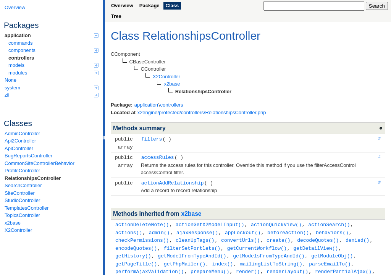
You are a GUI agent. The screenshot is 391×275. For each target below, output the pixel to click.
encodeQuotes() (136, 245)
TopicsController (22, 215)
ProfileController (22, 170)
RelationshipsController (33, 178)
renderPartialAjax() (343, 267)
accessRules (157, 156)
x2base (13, 223)
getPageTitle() (136, 260)
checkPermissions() (142, 237)
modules (53, 73)
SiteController (20, 193)
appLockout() (243, 230)
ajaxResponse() (197, 230)
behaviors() (332, 230)
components (53, 50)
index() (222, 260)
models (53, 65)
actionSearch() (329, 222)
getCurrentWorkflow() (257, 245)
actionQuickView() (276, 222)
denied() (357, 237)
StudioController (22, 200)
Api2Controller (20, 141)
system (52, 88)
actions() (128, 230)
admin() (159, 230)
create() (278, 237)
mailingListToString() (271, 260)
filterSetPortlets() (192, 245)
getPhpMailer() (184, 260)
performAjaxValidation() (149, 267)
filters (151, 138)
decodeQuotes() (318, 237)
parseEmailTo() (330, 260)
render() (248, 267)
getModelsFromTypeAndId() (268, 252)
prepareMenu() (210, 267)
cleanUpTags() (195, 237)
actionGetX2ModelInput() (210, 222)
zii (52, 95)
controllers (21, 58)
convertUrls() (240, 237)
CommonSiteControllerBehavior (39, 163)
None (10, 80)
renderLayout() (287, 267)
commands (20, 43)
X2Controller (18, 230)
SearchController (23, 185)
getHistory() (133, 252)
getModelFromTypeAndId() (192, 252)
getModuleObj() (332, 252)
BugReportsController (28, 156)
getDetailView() (315, 245)
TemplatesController (27, 208)
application (52, 35)
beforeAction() (288, 230)
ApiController (19, 148)
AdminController (22, 133)
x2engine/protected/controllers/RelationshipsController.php (201, 112)
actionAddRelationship (172, 181)
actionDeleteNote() (142, 222)
